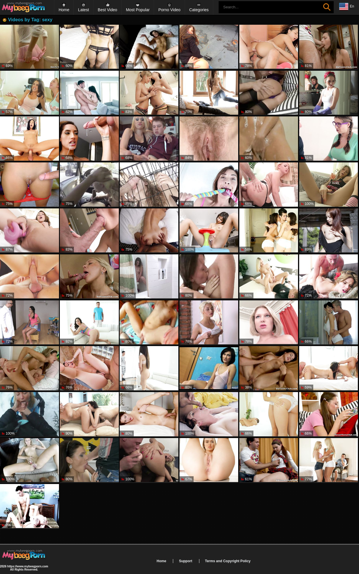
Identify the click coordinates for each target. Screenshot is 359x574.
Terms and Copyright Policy (228, 561)
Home (64, 9)
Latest (83, 9)
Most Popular (138, 9)
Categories (199, 9)
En (346, 6)
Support (185, 561)
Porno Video (169, 9)
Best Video (107, 9)
